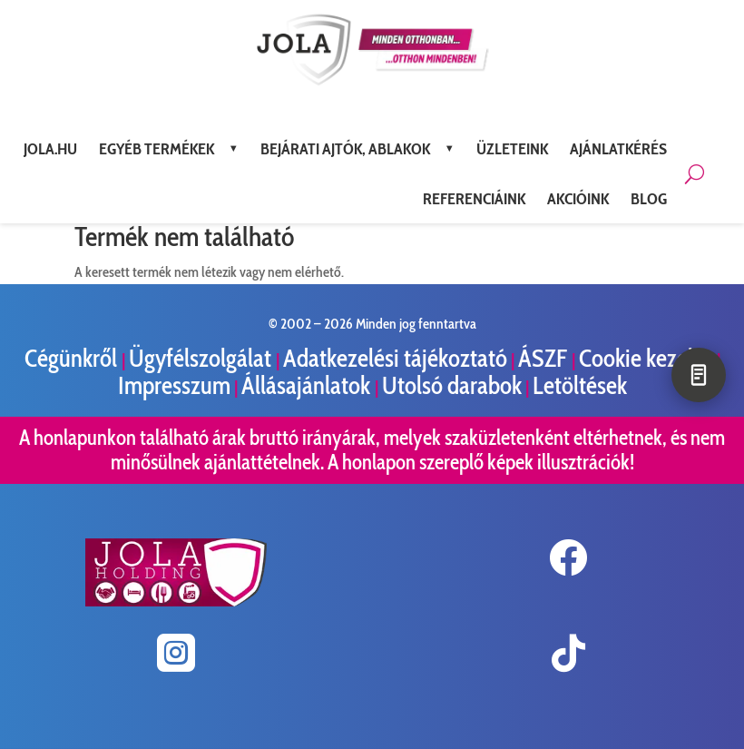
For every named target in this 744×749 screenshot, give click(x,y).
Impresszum (174, 385)
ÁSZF (545, 358)
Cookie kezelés (646, 358)
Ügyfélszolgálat (202, 358)
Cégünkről (73, 358)
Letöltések (580, 385)
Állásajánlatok (308, 385)
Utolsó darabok (452, 385)
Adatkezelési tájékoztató (395, 358)
